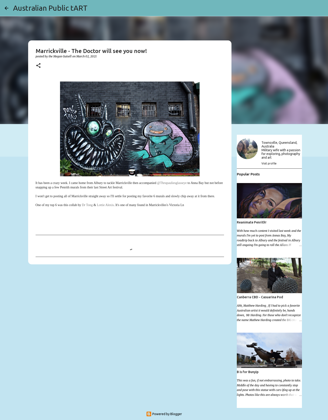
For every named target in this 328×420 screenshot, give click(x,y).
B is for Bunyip (247, 372)
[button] (38, 66)
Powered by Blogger (164, 414)
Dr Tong (87, 205)
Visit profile (269, 163)
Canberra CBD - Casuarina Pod (260, 297)
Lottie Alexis (105, 205)
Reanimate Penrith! (251, 222)
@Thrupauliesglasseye (172, 183)
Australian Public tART (50, 8)
